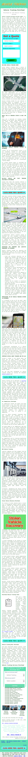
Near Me (8, 742)
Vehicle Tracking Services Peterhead (13, 665)
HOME (11, 7)
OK (24, 756)
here (7, 662)
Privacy (25, 745)
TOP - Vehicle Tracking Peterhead (10, 723)
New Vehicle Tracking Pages (13, 741)
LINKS (14, 7)
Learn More (18, 756)
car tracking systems (7, 631)
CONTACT (20, 7)
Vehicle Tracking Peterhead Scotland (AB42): (12, 16)
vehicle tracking (10, 67)
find (6, 646)
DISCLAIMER (24, 7)
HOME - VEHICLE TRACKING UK (14, 734)
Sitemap (3, 741)
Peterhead (24, 380)
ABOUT (17, 7)
